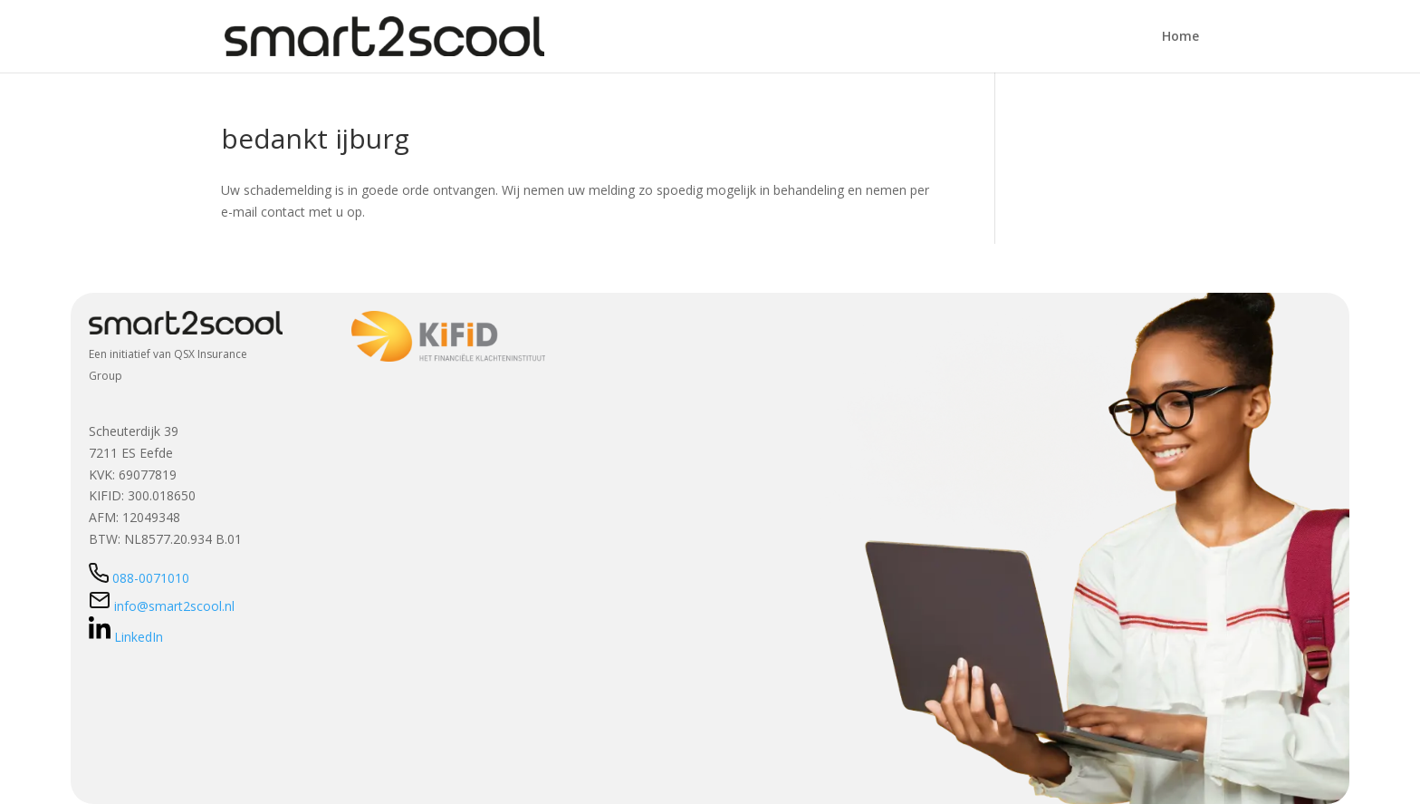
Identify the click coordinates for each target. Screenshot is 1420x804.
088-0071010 (139, 577)
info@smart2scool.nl (162, 606)
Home (1180, 37)
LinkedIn (126, 636)
